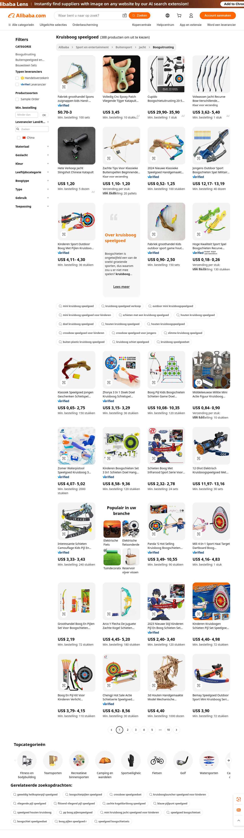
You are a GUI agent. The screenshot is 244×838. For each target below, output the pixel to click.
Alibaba (64, 47)
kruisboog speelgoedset (173, 342)
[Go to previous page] (111, 730)
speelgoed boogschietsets (111, 821)
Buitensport (124, 47)
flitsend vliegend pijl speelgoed (74, 803)
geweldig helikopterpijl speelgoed (35, 794)
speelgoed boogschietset (183, 812)
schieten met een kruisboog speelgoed (144, 315)
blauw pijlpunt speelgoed (170, 803)
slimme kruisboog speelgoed (183, 333)
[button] (124, 15)
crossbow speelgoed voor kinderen (81, 333)
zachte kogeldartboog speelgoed (124, 803)
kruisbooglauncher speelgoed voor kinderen (177, 794)
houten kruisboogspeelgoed (166, 324)
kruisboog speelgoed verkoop (121, 306)
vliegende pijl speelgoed (29, 803)
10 (168, 730)
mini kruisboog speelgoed (76, 306)
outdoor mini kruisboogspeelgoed (170, 306)
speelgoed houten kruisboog (32, 812)
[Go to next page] (176, 730)
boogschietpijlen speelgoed (83, 794)
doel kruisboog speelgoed (76, 324)
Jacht (142, 47)
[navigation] (31, 384)
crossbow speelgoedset (125, 794)
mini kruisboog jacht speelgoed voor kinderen (129, 812)
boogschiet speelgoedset (30, 821)
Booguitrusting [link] (163, 47)
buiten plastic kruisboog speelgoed (82, 342)
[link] (238, 799)
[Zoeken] (139, 15)
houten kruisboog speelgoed (195, 315)
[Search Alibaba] (88, 15)
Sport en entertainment (92, 47)
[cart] (180, 16)
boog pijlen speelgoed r (71, 821)
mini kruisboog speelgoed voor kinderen (85, 315)
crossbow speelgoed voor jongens (134, 333)
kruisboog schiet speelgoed (130, 342)
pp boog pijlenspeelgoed (76, 812)
